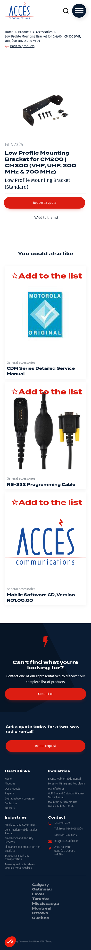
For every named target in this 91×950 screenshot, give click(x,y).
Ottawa (40, 913)
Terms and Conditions (29, 941)
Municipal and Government (20, 824)
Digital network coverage (19, 798)
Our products (12, 788)
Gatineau (42, 889)
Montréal (41, 908)
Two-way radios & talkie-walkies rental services (19, 866)
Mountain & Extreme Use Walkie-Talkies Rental (62, 804)
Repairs (9, 793)
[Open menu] (79, 11)
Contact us (11, 803)
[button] (44, 203)
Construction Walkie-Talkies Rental (21, 831)
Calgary (40, 884)
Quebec (40, 918)
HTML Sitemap (46, 941)
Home (8, 778)
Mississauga (45, 903)
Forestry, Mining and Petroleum (66, 783)
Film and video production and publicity (22, 848)
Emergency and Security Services (19, 840)
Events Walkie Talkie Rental (64, 778)
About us (10, 783)
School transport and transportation (17, 857)
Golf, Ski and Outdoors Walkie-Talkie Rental (66, 795)
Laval (38, 894)
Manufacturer (56, 788)
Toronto (40, 899)
